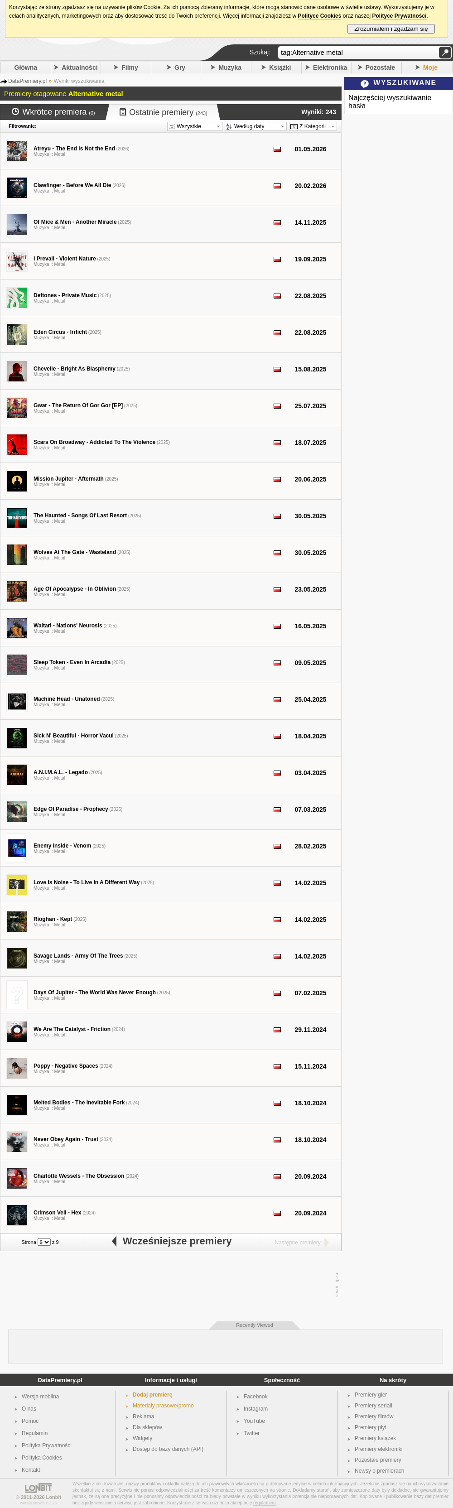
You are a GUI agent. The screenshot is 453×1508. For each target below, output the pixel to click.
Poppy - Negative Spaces (66, 1066)
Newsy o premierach (379, 1471)
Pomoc (30, 1421)
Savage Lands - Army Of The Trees (78, 956)
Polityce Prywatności (399, 16)
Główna (26, 67)
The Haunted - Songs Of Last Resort (80, 515)
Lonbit (54, 1497)
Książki (280, 67)
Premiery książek (375, 1438)
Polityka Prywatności (47, 1445)
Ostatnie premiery (163, 112)
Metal (59, 154)
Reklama (143, 1416)
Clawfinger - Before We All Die (72, 185)
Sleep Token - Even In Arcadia (72, 662)
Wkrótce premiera (53, 111)
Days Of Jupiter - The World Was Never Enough (95, 992)
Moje (430, 67)
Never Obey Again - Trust (66, 1139)
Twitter (252, 1433)
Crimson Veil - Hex (57, 1212)
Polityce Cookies (319, 16)
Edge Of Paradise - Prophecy (71, 809)
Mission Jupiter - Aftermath (69, 479)
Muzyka (229, 67)
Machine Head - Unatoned (67, 699)
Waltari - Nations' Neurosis (68, 625)
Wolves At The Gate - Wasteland (75, 552)
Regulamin (35, 1433)
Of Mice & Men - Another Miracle (75, 222)
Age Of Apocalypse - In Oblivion (75, 589)
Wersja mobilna (40, 1396)
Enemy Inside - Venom (62, 846)
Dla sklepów (147, 1427)
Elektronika (330, 67)
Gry (179, 67)
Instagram (256, 1409)
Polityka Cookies (42, 1458)
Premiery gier (371, 1395)
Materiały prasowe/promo (163, 1405)
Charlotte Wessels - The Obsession (79, 1176)
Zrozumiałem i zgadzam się (391, 28)
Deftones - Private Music (65, 295)
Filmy (129, 67)
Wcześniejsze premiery (171, 1241)
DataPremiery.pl (60, 1380)
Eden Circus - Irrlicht (60, 332)
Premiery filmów (374, 1416)
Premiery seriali (373, 1405)
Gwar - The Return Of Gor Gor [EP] (78, 405)
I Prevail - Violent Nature (65, 258)
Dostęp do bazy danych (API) (168, 1449)
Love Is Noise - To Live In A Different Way (87, 882)
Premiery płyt (370, 1427)
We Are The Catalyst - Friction (72, 1029)
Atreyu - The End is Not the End (74, 148)
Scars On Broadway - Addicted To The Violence (94, 442)
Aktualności (79, 67)
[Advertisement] (168, 1285)
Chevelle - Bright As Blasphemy (75, 369)
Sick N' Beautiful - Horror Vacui (74, 735)
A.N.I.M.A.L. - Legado (61, 772)
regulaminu (264, 1502)
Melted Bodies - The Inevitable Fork (79, 1102)
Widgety (142, 1438)
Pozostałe (380, 67)
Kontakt (31, 1470)
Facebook (256, 1396)
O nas (29, 1409)
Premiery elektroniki (378, 1449)
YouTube (254, 1421)
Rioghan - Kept (53, 919)
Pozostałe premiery (378, 1460)
